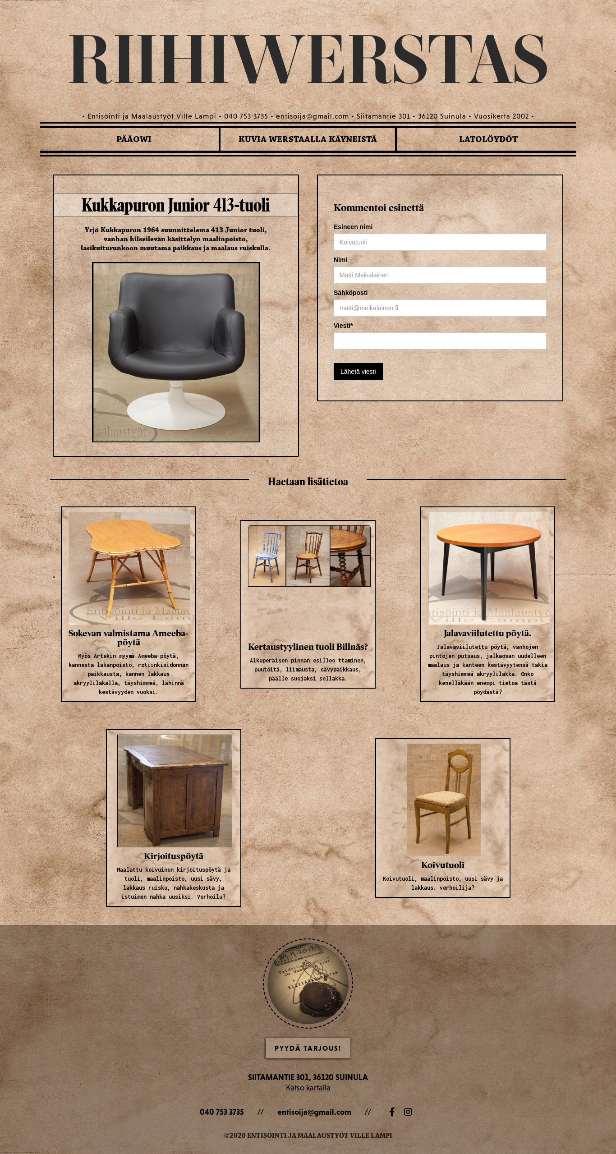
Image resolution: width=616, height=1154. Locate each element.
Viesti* (343, 325)
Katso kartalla (308, 1087)
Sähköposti (351, 292)
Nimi (340, 259)
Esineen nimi (353, 226)
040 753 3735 (222, 1112)
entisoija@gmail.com (314, 1112)
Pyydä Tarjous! (308, 1048)
